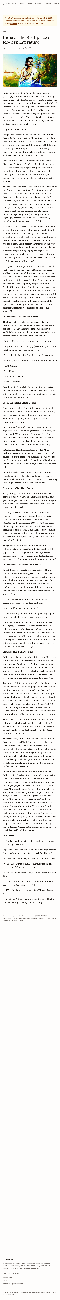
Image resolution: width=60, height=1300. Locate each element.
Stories (22, 4)
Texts (30, 4)
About (56, 4)
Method (48, 4)
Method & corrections (11, 1274)
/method (13, 23)
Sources (38, 4)
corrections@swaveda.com (13, 920)
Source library (8, 1277)
